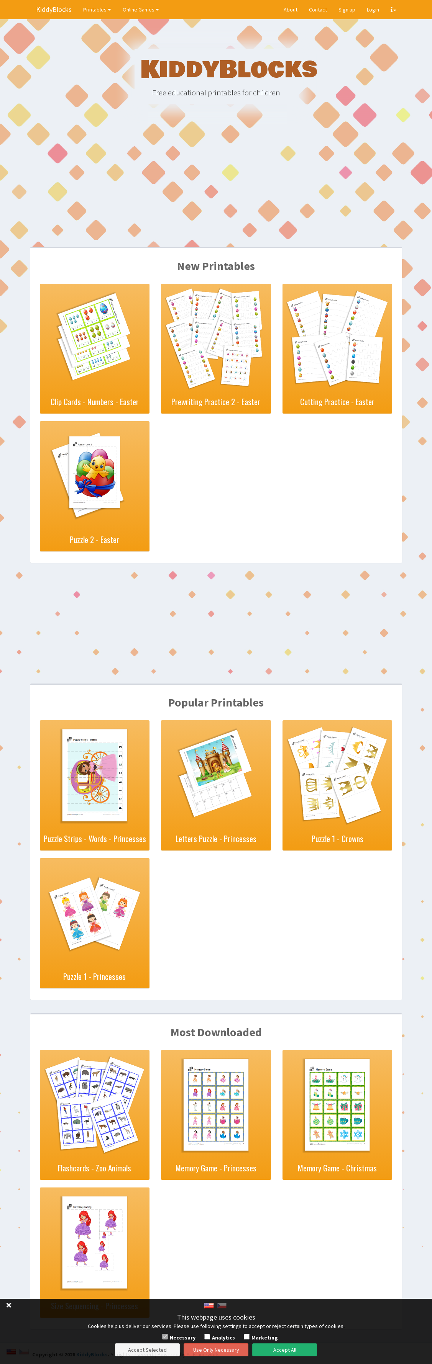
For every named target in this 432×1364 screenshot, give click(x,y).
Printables (97, 9)
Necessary (182, 1337)
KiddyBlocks (54, 9)
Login (373, 9)
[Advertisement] (216, 187)
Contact (318, 9)
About (290, 9)
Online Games (141, 9)
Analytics (223, 1337)
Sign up (346, 9)
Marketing (264, 1337)
